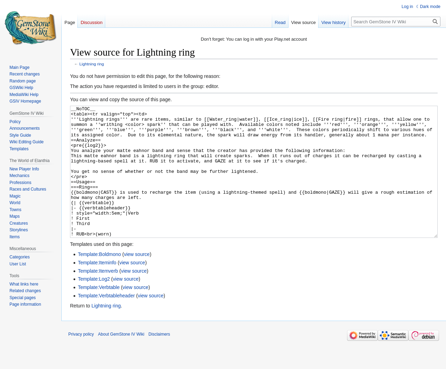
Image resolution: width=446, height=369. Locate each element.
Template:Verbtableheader (106, 321)
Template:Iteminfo (97, 288)
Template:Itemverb (98, 297)
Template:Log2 (94, 305)
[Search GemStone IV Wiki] (395, 21)
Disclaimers (159, 360)
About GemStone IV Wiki (121, 360)
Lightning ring (91, 64)
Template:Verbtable (99, 313)
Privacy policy (81, 360)
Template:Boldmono (99, 280)
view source (137, 280)
